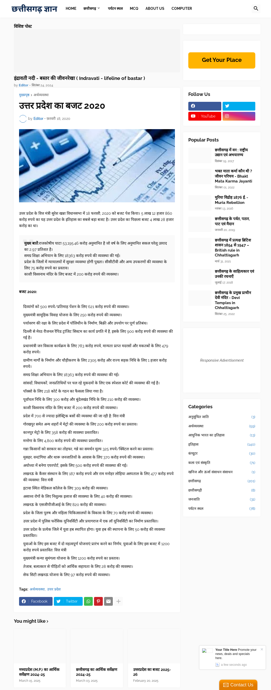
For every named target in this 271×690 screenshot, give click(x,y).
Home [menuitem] (71, 8)
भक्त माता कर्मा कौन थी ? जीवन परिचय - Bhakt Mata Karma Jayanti (233, 176)
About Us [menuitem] (155, 8)
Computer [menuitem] (182, 8)
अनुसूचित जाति (221, 417)
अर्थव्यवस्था (41, 95)
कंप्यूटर (221, 453)
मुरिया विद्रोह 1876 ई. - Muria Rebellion (231, 200)
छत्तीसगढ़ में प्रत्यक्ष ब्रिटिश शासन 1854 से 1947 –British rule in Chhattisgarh (233, 248)
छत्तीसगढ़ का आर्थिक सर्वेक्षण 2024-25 (96, 672)
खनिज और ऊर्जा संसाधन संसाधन (221, 472)
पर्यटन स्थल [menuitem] (115, 8)
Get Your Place (222, 59)
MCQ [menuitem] (134, 8)
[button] (256, 8)
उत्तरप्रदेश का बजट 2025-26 (152, 672)
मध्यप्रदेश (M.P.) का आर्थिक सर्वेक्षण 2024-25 (39, 672)
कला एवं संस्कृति (221, 462)
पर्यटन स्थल (221, 508)
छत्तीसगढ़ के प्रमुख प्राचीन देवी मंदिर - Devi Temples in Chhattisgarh (233, 300)
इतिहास (221, 444)
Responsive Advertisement (222, 360)
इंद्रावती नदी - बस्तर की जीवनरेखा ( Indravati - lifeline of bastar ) (79, 78)
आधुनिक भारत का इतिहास (221, 435)
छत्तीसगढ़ (221, 481)
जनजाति (221, 499)
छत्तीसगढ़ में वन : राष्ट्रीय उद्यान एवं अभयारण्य (231, 152)
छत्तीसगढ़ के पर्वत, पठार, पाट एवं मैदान (232, 221)
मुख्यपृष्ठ (24, 95)
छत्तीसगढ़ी (221, 490)
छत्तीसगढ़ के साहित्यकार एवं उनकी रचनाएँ (234, 274)
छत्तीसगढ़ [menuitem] (89, 8)
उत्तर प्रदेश (54, 589)
